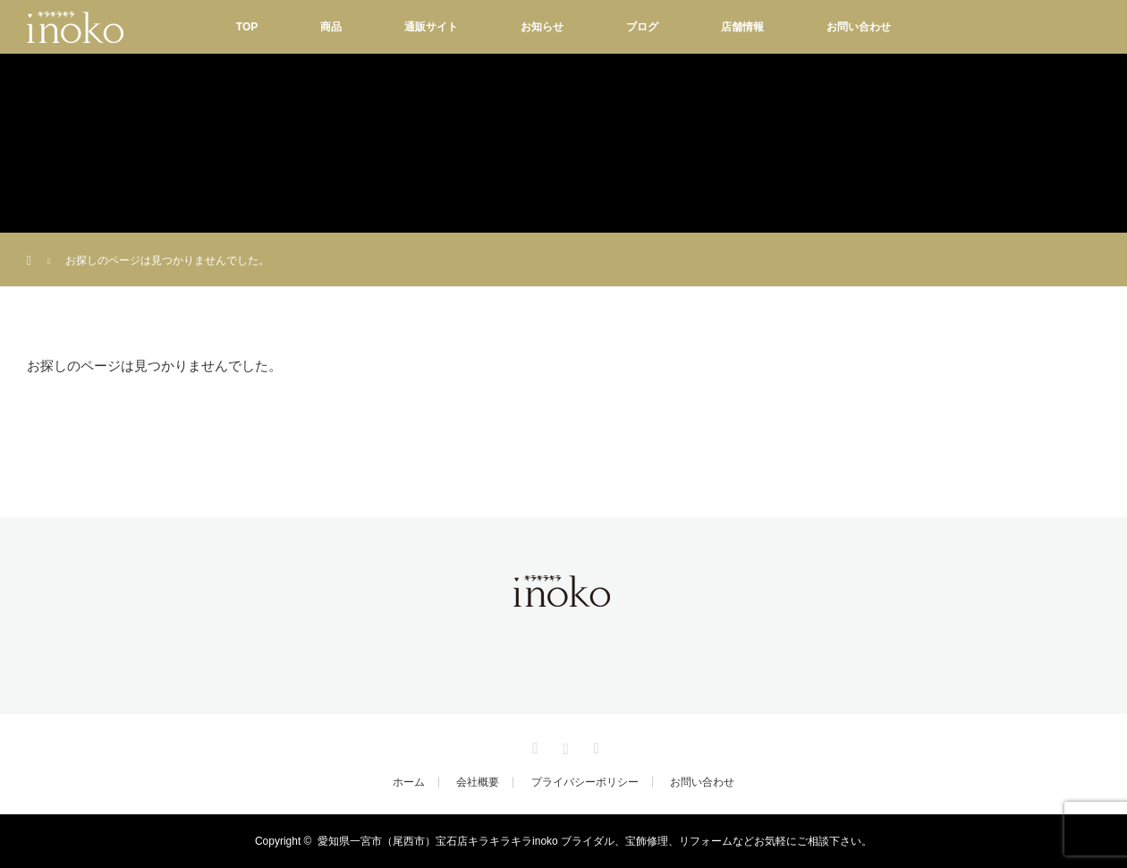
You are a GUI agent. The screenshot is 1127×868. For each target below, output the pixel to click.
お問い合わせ (858, 27)
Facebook (533, 745)
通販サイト (431, 27)
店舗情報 (742, 27)
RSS (593, 745)
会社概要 (477, 782)
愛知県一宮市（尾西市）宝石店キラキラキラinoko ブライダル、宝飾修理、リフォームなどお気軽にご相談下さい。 (595, 841)
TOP (247, 27)
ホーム (409, 782)
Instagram (563, 745)
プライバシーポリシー (585, 782)
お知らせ (542, 27)
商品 (331, 27)
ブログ (642, 27)
